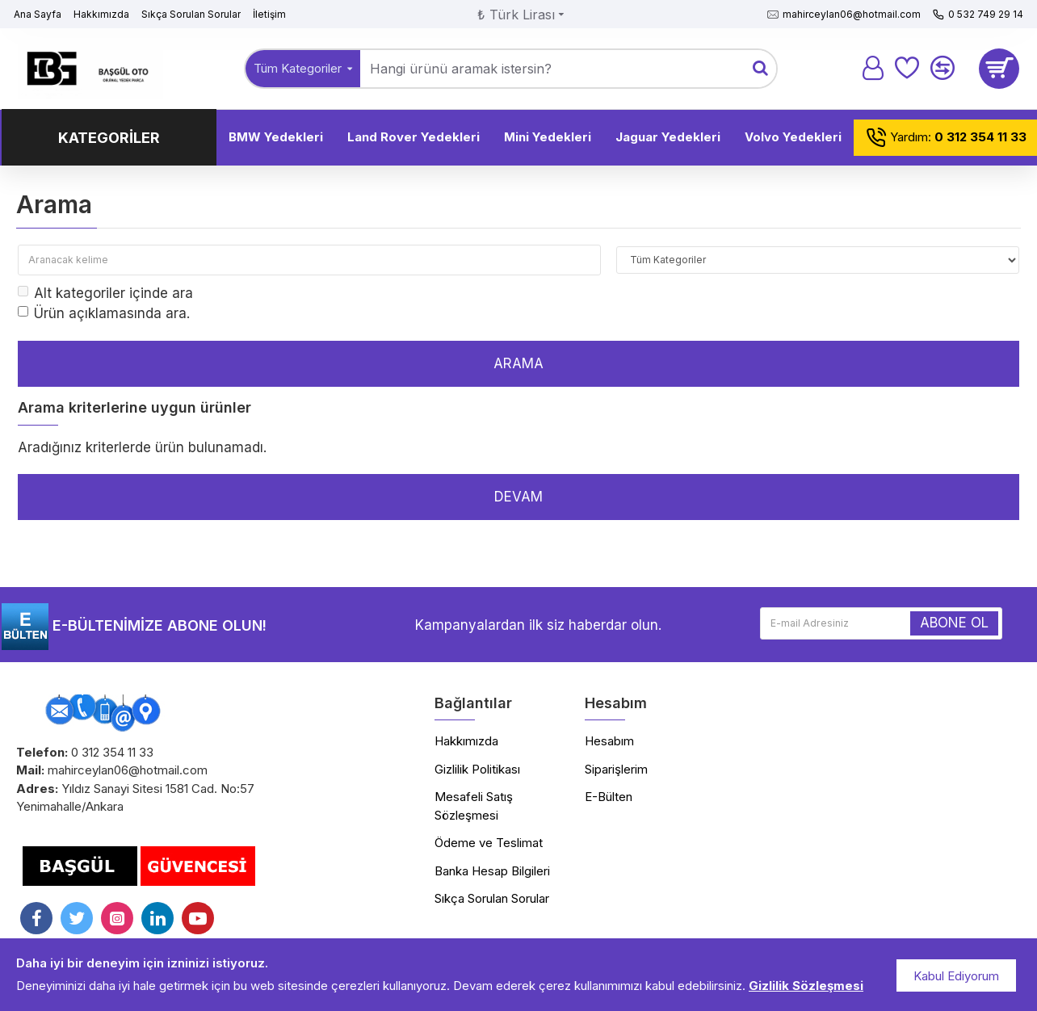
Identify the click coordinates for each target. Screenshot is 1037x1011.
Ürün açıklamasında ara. (104, 314)
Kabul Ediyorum (956, 976)
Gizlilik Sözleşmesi (806, 985)
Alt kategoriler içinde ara (105, 293)
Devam (518, 497)
